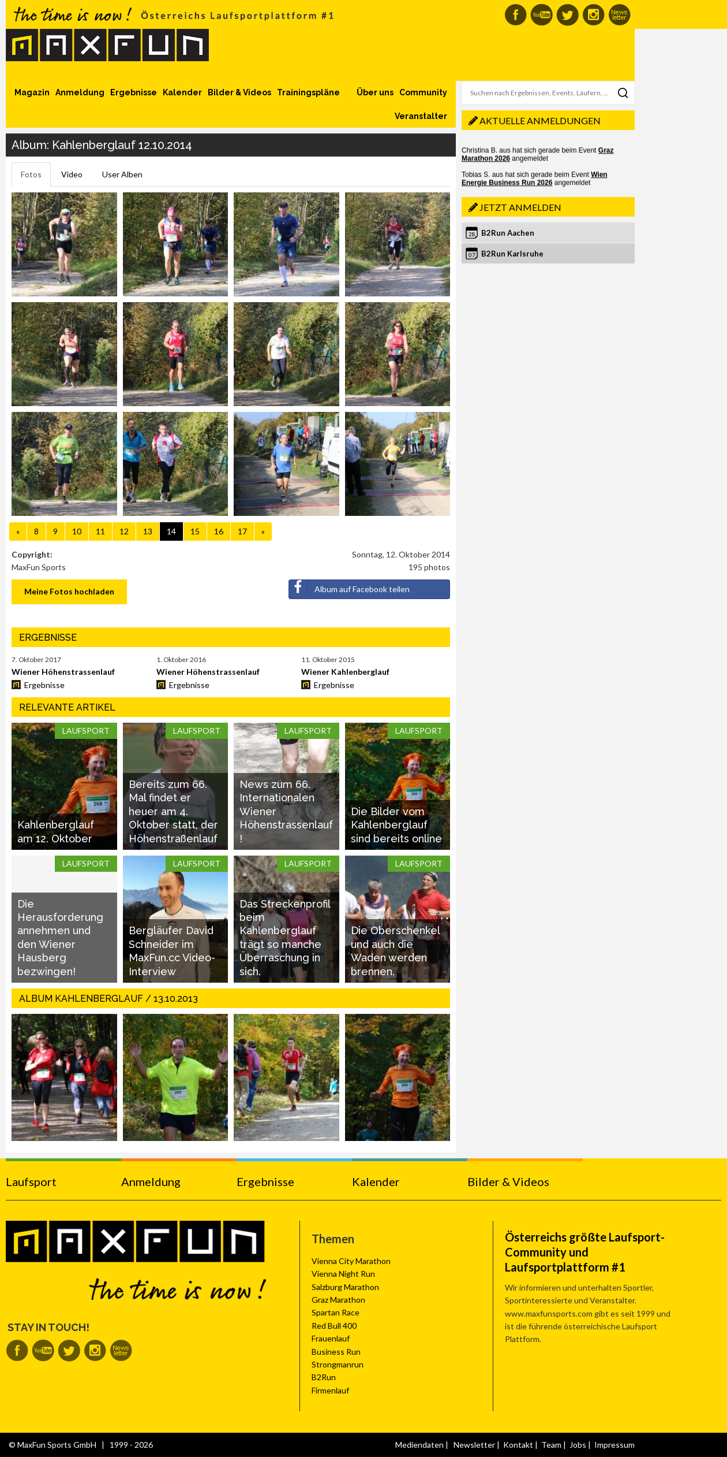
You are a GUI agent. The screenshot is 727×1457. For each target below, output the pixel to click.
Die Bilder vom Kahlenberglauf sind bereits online (396, 825)
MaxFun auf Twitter (567, 14)
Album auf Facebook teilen (349, 587)
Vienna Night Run (343, 1273)
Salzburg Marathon (345, 1287)
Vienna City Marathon (351, 1261)
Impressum (614, 1444)
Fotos (31, 174)
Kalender (182, 92)
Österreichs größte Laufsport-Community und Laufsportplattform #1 (585, 1252)
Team (551, 1444)
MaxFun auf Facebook (515, 14)
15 (195, 531)
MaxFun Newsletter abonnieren (619, 14)
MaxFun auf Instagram (593, 14)
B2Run (324, 1377)
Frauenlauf (331, 1338)
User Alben (122, 174)
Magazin (32, 92)
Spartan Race (335, 1312)
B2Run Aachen (507, 232)
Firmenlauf (330, 1390)
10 (76, 531)
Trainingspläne (308, 92)
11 (100, 531)
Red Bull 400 (334, 1325)
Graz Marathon (338, 1299)
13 (147, 531)
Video (72, 174)
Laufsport (31, 1181)
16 (218, 531)
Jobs (577, 1444)
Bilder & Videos (239, 92)
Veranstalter (421, 116)
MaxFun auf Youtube (541, 14)
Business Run (336, 1351)
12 (124, 531)
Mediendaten (419, 1444)
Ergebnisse (133, 92)
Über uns (375, 92)
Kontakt (518, 1444)
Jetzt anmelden (520, 207)
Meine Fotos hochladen (69, 591)
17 (242, 531)
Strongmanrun (337, 1364)
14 (171, 531)
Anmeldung (79, 92)
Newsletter (474, 1444)
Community (423, 92)
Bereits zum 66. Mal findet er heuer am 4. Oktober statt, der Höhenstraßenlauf (173, 811)
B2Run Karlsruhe (512, 253)
